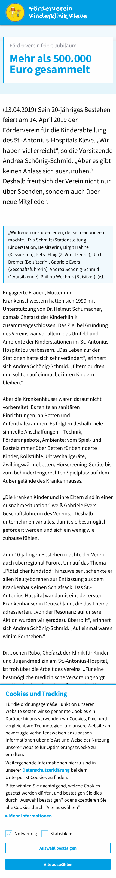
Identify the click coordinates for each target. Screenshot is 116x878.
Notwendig (25, 833)
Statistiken (61, 833)
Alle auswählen (58, 864)
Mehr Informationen (30, 816)
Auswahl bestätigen (58, 848)
